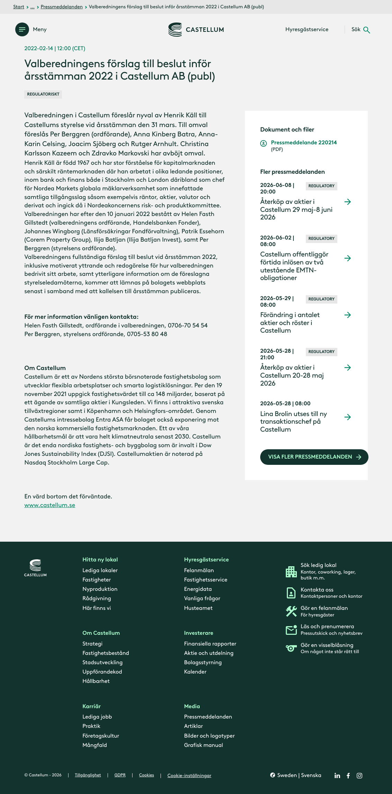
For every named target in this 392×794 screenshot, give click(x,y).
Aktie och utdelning (209, 653)
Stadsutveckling (102, 662)
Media (192, 706)
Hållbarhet (96, 681)
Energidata (198, 589)
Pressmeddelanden (61, 7)
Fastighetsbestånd (105, 653)
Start (18, 7)
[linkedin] (337, 775)
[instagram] (359, 775)
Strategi (92, 643)
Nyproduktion (99, 589)
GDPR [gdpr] (120, 775)
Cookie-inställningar (189, 775)
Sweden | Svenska (298, 775)
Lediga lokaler (100, 570)
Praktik (91, 726)
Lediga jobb (97, 717)
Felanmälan (199, 570)
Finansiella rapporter (210, 643)
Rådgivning (96, 598)
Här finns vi (96, 608)
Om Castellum (101, 633)
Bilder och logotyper (209, 735)
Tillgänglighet (88, 775)
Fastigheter (96, 580)
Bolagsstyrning (203, 662)
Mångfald (94, 745)
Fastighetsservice (205, 580)
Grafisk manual (203, 745)
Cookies (146, 775)
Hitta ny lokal (100, 560)
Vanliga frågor (202, 598)
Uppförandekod (102, 672)
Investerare (198, 633)
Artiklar (193, 726)
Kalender (195, 672)
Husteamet (198, 608)
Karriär (91, 706)
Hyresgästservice (206, 560)
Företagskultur (100, 735)
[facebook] (348, 775)
